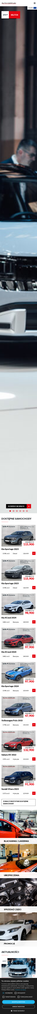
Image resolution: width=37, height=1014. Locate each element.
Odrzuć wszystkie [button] (18, 1006)
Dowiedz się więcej (16, 506)
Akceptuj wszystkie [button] (18, 1002)
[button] (18, 1011)
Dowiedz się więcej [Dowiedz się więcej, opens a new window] (20, 990)
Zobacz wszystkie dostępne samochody (15, 802)
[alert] (18, 996)
